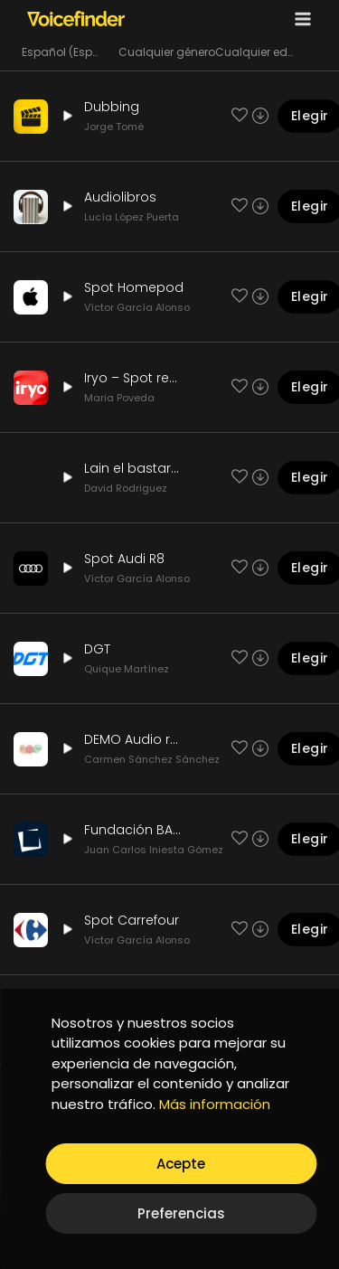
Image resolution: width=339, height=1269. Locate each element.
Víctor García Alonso (137, 307)
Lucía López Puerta (131, 217)
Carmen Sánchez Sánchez (152, 759)
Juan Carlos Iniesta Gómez (153, 849)
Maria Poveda (119, 397)
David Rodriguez (125, 488)
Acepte (180, 1163)
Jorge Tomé (114, 126)
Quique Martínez (126, 669)
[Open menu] (299, 19)
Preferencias (181, 1213)
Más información (214, 1104)
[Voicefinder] (76, 18)
